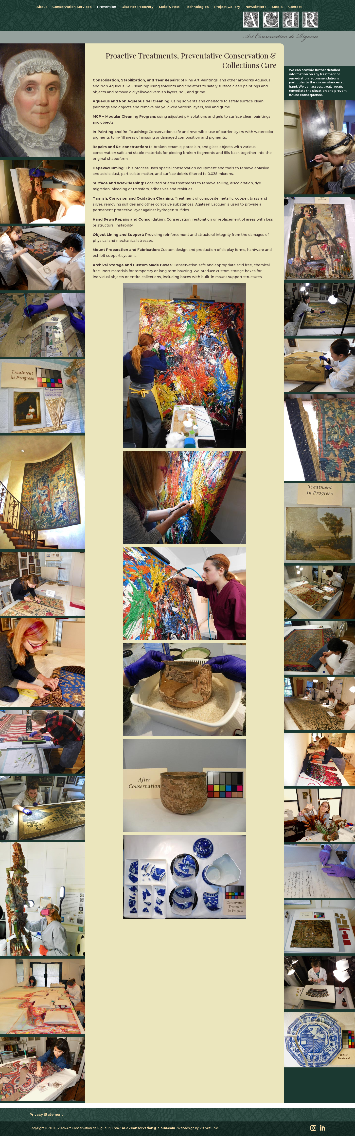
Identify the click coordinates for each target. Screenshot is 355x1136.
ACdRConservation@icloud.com (148, 1128)
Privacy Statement (46, 1114)
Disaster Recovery (138, 7)
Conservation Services (72, 7)
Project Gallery (227, 7)
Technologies (197, 7)
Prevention (106, 7)
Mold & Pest (169, 7)
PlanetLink (208, 1128)
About (41, 7)
